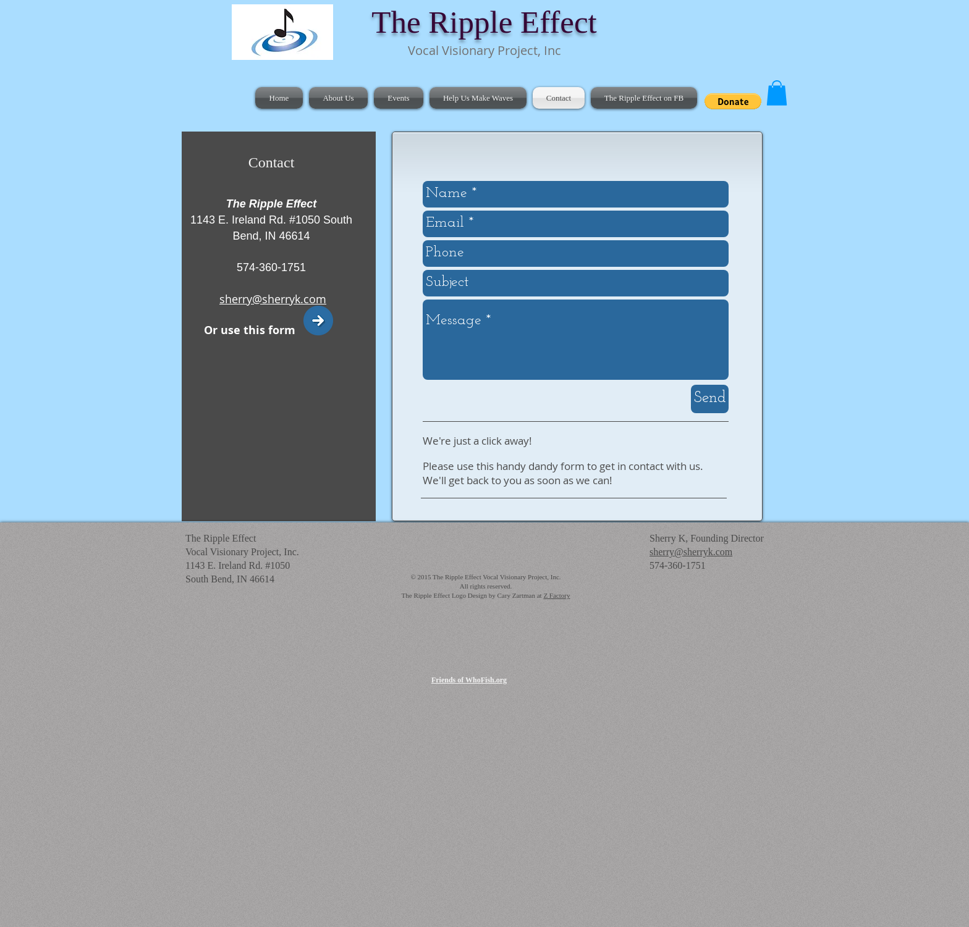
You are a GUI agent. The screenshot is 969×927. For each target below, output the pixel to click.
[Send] (710, 399)
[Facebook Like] (728, 74)
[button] (733, 101)
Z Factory (556, 595)
